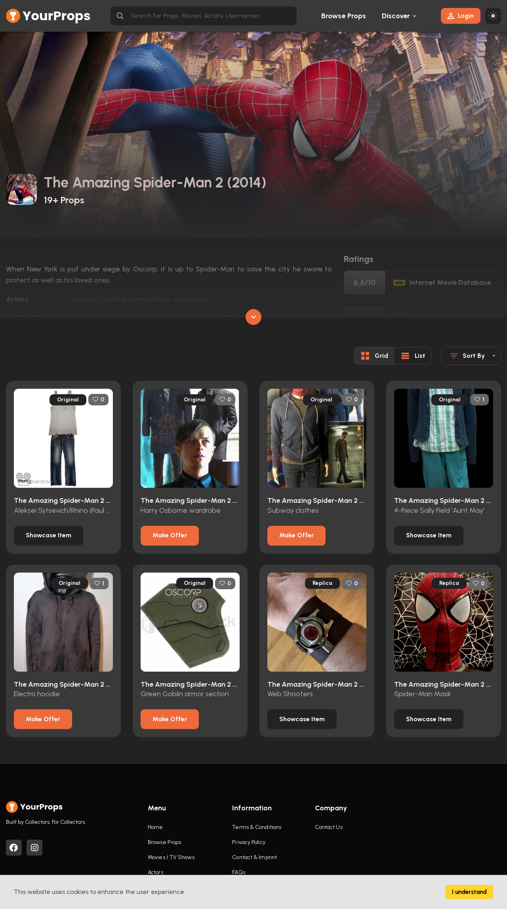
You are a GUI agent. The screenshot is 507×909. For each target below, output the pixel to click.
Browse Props (343, 15)
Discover (396, 15)
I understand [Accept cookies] (469, 892)
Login (461, 15)
